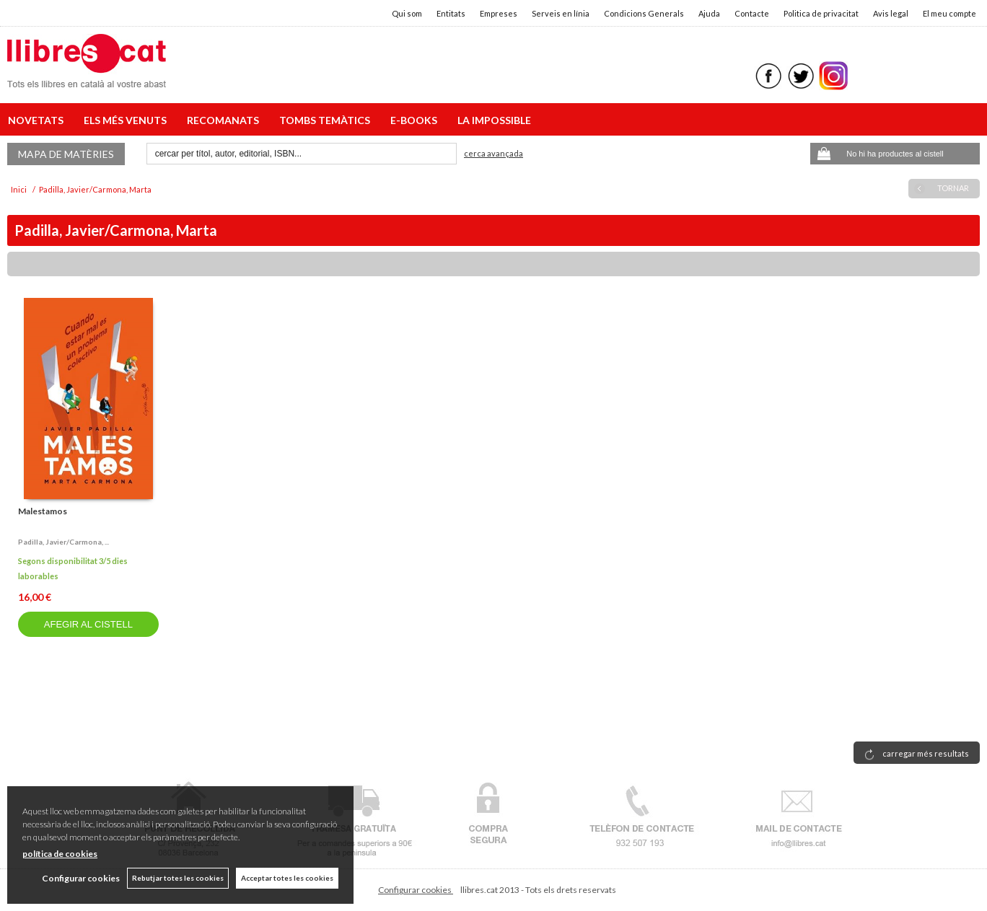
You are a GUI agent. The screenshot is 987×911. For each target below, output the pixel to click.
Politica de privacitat (821, 13)
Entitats (451, 13)
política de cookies (59, 853)
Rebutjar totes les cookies (178, 877)
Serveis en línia (560, 13)
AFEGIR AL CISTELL (88, 624)
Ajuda (709, 13)
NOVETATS (38, 120)
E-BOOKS (416, 120)
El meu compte (949, 13)
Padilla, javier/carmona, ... (63, 541)
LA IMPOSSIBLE (494, 120)
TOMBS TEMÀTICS (326, 120)
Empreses (498, 13)
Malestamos (42, 511)
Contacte (751, 13)
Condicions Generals (644, 13)
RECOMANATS (225, 120)
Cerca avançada (493, 153)
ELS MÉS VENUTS (127, 120)
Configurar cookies (415, 889)
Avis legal (890, 13)
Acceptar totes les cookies (287, 877)
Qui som (407, 13)
